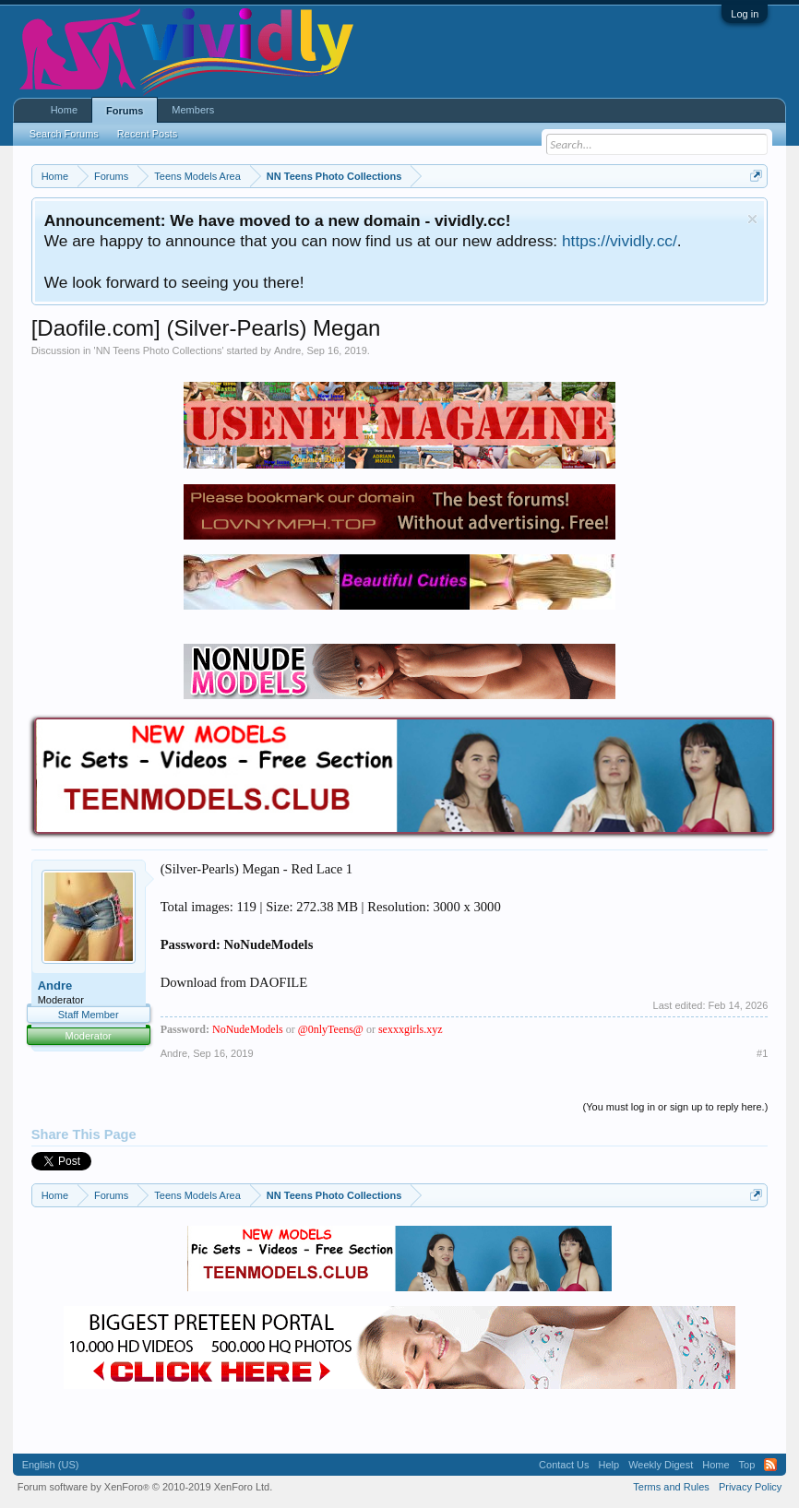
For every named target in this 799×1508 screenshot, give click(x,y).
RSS (770, 1464)
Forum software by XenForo (145, 1486)
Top (747, 1464)
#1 (762, 1053)
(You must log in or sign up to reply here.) (676, 1106)
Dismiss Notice (752, 219)
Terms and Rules (671, 1486)
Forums (124, 110)
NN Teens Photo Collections (159, 350)
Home (64, 109)
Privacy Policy (750, 1486)
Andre (287, 350)
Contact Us (564, 1464)
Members (193, 109)
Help (609, 1464)
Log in (744, 13)
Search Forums (64, 133)
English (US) (50, 1464)
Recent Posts (147, 133)
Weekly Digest (660, 1464)
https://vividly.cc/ (619, 241)
